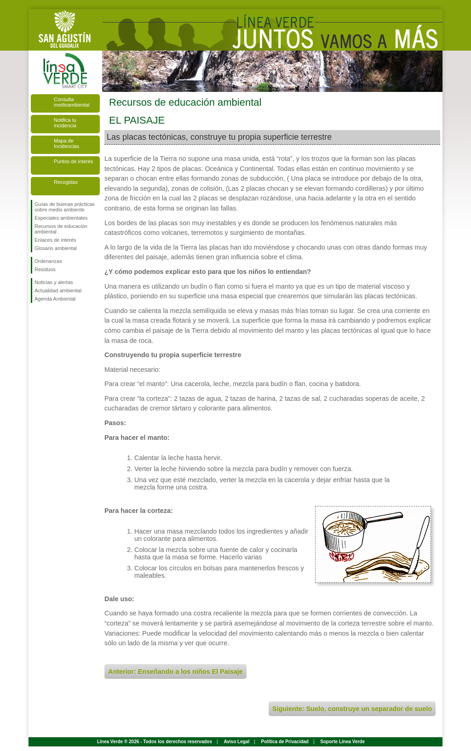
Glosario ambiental (55, 248)
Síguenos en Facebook (36, 317)
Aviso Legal (236, 741)
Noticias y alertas (53, 282)
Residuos (45, 269)
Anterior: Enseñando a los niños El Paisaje (175, 671)
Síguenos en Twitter (51, 317)
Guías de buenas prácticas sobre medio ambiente (64, 206)
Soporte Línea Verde (342, 741)
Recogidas (66, 182)
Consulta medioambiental (72, 102)
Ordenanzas (48, 261)
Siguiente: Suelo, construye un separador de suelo (352, 708)
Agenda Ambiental (54, 299)
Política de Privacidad (285, 741)
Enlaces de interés (55, 240)
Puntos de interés (73, 161)
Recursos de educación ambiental (60, 228)
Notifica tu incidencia (65, 122)
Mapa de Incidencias (66, 143)
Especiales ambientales (61, 218)
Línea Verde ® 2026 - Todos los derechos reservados (154, 741)
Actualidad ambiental (57, 290)
